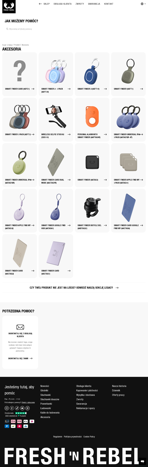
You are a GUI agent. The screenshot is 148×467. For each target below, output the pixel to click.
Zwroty (79, 399)
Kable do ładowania (50, 412)
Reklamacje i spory (85, 408)
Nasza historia (119, 385)
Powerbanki (46, 403)
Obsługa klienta (83, 385)
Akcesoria (25, 45)
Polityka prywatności (73, 436)
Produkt (17, 45)
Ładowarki (45, 408)
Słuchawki (45, 394)
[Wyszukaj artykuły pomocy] (35, 29)
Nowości (44, 385)
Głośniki (44, 390)
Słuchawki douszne (49, 399)
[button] (20, 342)
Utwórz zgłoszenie (28, 402)
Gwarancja (81, 403)
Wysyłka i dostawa (85, 394)
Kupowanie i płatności (87, 390)
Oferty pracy (118, 394)
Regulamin (57, 436)
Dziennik (116, 390)
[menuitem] (63, 4)
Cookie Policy (89, 436)
